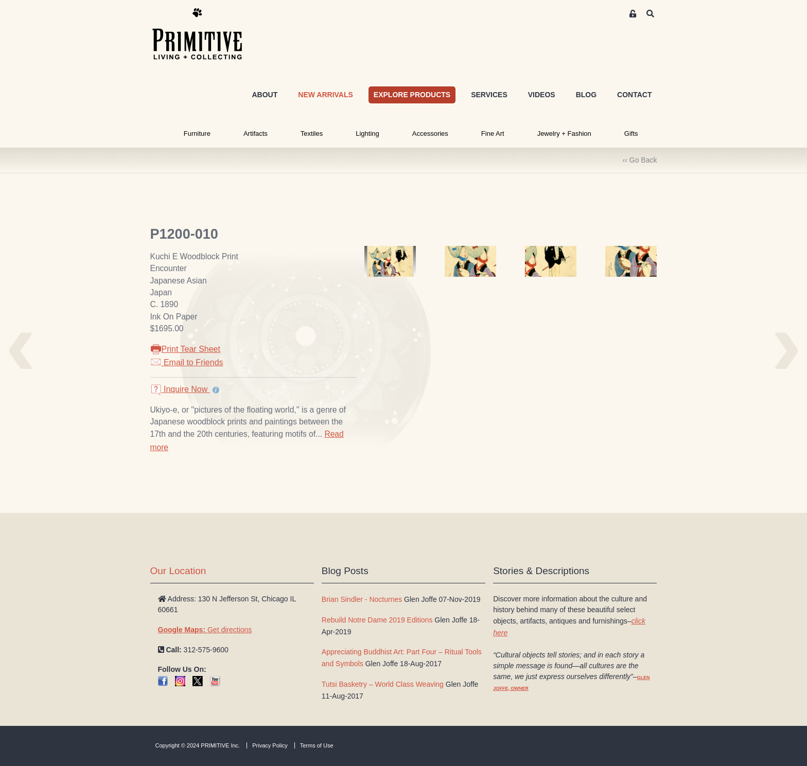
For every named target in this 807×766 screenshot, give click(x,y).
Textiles (312, 133)
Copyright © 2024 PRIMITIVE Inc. (197, 745)
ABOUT (264, 95)
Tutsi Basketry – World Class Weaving (383, 684)
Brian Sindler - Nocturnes (362, 599)
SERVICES (489, 95)
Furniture (197, 133)
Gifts (631, 133)
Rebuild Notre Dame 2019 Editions (377, 620)
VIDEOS (541, 95)
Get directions (205, 630)
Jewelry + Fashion (564, 133)
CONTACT (634, 95)
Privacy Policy (269, 745)
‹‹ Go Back (640, 160)
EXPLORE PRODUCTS (412, 95)
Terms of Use (317, 745)
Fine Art (492, 133)
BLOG (586, 95)
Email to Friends (186, 362)
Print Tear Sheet (185, 349)
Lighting (367, 133)
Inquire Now (180, 389)
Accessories (430, 133)
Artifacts (255, 133)
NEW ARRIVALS (325, 95)
